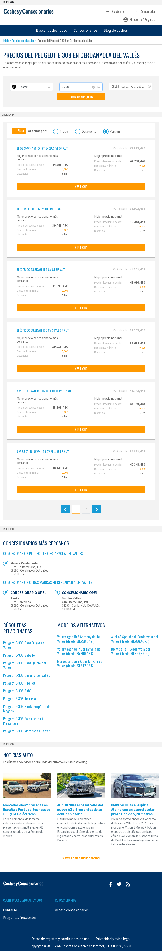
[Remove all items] (93, 87)
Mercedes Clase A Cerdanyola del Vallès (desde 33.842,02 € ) (80, 663)
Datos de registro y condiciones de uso (60, 938)
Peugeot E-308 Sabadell (19, 655)
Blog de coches (116, 30)
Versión (115, 131)
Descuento (89, 131)
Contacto (10, 910)
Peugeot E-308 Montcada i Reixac (26, 731)
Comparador (144, 11)
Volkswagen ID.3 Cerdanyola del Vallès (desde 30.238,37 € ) (79, 639)
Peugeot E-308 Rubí (17, 690)
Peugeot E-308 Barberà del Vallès (26, 675)
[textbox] (31, 87)
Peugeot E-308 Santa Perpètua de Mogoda (26, 708)
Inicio (6, 40)
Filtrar (19, 130)
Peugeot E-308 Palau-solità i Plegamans (23, 721)
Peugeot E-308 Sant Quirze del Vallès (24, 665)
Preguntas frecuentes (19, 917)
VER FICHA (81, 186)
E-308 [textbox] (65, 87)
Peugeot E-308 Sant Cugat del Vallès (24, 645)
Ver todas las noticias (82, 858)
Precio (64, 131)
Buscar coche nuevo (51, 30)
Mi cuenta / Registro (139, 19)
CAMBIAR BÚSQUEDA (81, 96)
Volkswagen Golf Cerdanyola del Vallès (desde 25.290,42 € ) (79, 651)
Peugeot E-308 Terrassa (20, 698)
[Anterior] (65, 509)
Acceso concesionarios (72, 910)
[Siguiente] (96, 509)
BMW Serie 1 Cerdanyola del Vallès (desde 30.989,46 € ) (130, 651)
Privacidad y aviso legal (113, 938)
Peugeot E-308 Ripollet (19, 683)
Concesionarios (85, 30)
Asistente (114, 11)
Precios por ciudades (23, 40)
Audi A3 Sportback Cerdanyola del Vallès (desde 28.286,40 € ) (134, 639)
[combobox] (31, 87)
